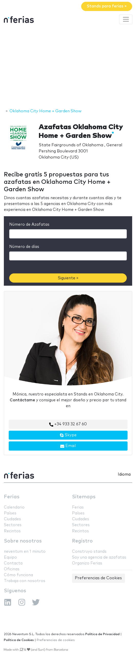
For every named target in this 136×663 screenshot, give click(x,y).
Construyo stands (89, 551)
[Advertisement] (68, 67)
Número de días (24, 247)
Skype (68, 435)
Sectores (13, 525)
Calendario (14, 507)
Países (10, 513)
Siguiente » (68, 278)
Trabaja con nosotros (24, 581)
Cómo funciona (18, 575)
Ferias (11, 497)
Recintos (12, 531)
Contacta (13, 563)
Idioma (124, 474)
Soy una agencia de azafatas (99, 557)
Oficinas (11, 569)
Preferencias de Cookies (98, 578)
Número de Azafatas (29, 224)
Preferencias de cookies (56, 640)
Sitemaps (84, 497)
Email (68, 446)
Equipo (10, 557)
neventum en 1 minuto (25, 551)
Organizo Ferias (87, 563)
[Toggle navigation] (125, 19)
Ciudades (12, 519)
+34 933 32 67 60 (68, 424)
